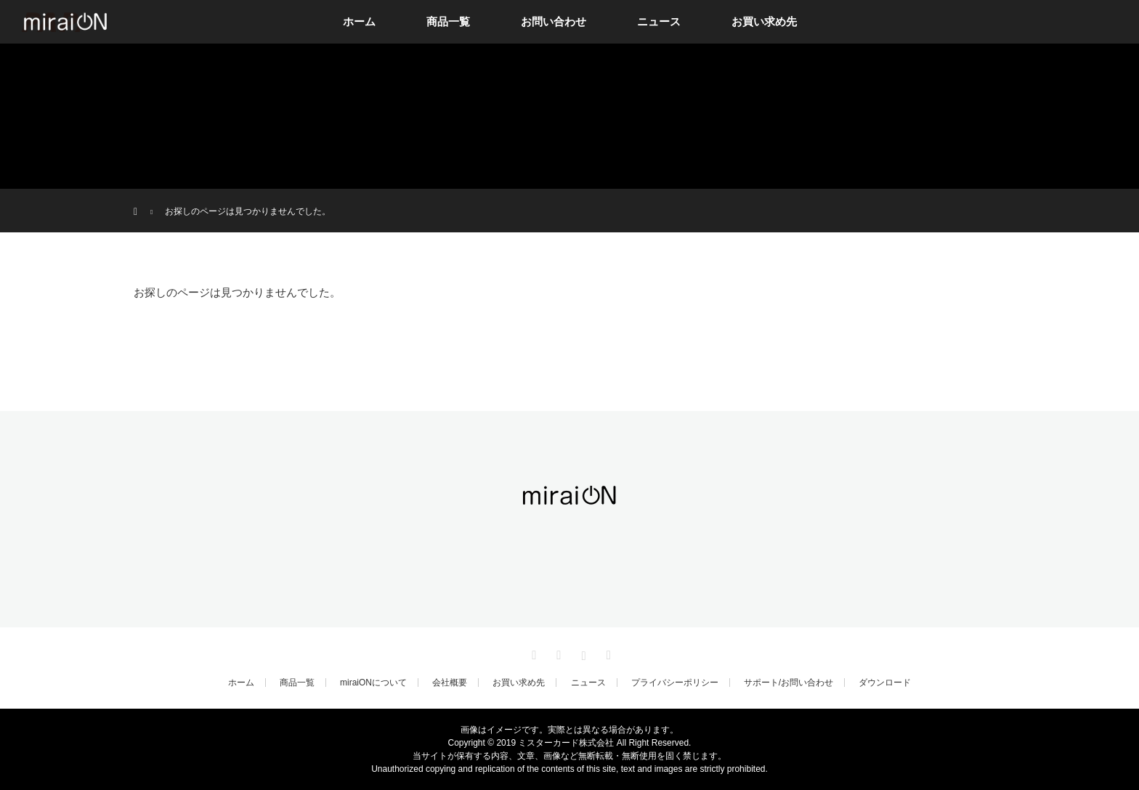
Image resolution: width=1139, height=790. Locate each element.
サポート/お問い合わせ (788, 682)
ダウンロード (885, 682)
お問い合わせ (553, 21)
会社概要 (449, 682)
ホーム (359, 21)
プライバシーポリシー (674, 682)
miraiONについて (373, 682)
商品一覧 (448, 21)
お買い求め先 (764, 21)
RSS (606, 653)
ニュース (659, 21)
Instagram (582, 653)
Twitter (532, 653)
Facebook (557, 653)
